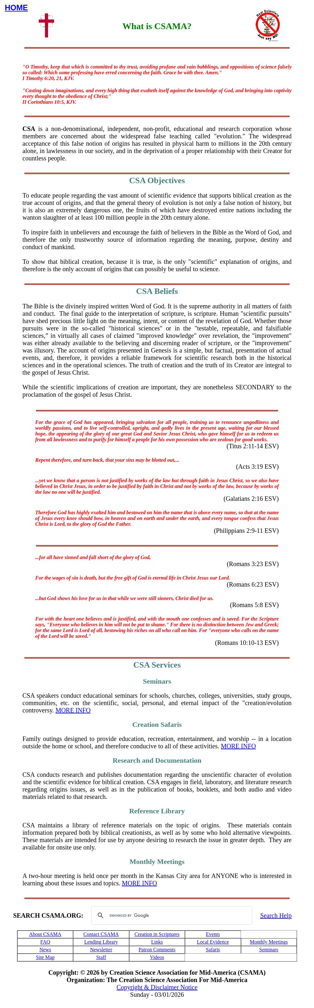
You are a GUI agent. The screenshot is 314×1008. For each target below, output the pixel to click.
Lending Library (101, 942)
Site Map (45, 957)
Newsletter (101, 949)
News (45, 949)
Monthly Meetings (269, 942)
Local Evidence (213, 942)
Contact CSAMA (101, 934)
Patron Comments (156, 949)
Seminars (268, 949)
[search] (171, 915)
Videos (157, 957)
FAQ (45, 942)
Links (157, 942)
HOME (16, 7)
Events (213, 934)
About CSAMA (45, 934)
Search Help (276, 915)
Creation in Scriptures (157, 934)
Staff (101, 957)
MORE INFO (72, 710)
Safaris (213, 949)
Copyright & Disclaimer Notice (157, 987)
